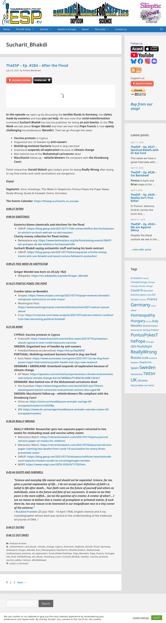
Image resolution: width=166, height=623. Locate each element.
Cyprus (59, 546)
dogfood (79, 546)
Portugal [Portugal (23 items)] (150, 342)
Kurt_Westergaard (45, 550)
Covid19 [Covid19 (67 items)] (137, 290)
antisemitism (16, 546)
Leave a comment (19, 563)
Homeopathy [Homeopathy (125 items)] (143, 315)
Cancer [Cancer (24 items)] (145, 278)
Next (21, 582)
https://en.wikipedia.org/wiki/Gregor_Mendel (59, 275)
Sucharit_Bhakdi (71, 556)
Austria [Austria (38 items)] (137, 278)
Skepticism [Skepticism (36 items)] (145, 362)
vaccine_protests (99, 556)
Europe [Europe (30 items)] (134, 299)
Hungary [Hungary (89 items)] (138, 320)
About (85, 29)
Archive (47, 29)
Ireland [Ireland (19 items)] (148, 321)
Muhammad (93, 550)
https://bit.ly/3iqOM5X (71, 350)
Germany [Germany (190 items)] (140, 305)
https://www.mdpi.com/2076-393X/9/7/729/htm (55, 464)
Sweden (85, 556)
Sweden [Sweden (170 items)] (147, 367)
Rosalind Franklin (26, 511)
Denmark (69, 546)
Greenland (11, 550)
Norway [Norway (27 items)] (146, 330)
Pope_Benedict (81, 553)
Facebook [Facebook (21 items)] (143, 299)
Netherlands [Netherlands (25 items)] (136, 330)
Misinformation (77, 550)
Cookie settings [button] (141, 617)
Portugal (109, 553)
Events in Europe (67, 29)
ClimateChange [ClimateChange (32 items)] (139, 282)
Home (6, 29)
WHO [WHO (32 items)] (151, 385)
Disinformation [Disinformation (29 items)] (138, 294)
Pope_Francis (97, 553)
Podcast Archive (18, 543)
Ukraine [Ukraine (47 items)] (142, 380)
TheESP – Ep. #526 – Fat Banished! (144, 173)
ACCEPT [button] (156, 617)
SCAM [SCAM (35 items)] (144, 358)
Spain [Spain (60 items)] (135, 368)
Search (46, 603)
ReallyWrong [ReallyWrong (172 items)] (144, 352)
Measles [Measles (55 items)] (136, 325)
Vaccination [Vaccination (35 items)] (137, 385)
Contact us (121, 29)
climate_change (45, 546)
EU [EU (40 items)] (154, 294)
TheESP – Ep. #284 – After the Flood (37, 65)
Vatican (27, 560)
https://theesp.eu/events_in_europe (56, 201)
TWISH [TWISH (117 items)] (149, 373)
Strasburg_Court (52, 556)
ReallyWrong (24, 556)
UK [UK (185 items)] (134, 380)
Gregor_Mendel (27, 550)
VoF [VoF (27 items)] (146, 385)
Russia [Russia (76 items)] (136, 357)
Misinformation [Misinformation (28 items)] (150, 325)
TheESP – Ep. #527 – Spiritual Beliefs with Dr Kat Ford (144, 150)
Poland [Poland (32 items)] (154, 329)
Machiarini (62, 550)
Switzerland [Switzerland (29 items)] (137, 374)
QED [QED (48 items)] (133, 346)
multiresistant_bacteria (18, 553)
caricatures (30, 546)
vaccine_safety (13, 560)
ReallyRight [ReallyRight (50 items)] (144, 346)
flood (96, 546)
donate (89, 546)
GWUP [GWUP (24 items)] (134, 310)
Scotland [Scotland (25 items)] (153, 358)
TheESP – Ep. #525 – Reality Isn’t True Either (144, 198)
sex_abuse (37, 556)
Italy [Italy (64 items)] (155, 321)
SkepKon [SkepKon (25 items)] (135, 362)
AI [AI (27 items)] (132, 278)
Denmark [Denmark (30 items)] (148, 290)
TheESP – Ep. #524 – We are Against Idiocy (144, 227)
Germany (105, 546)
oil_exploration (40, 553)
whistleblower (39, 560)
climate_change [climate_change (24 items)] (145, 286)
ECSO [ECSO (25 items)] (149, 294)
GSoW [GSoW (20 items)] (153, 306)
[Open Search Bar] (161, 29)
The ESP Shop (26, 29)
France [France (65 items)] (152, 299)
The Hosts (103, 29)
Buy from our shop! (142, 106)
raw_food (11, 556)
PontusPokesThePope (60, 553)
